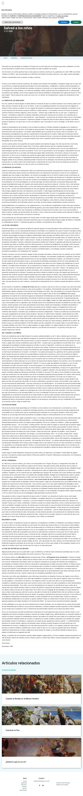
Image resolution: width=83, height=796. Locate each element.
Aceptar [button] (76, 792)
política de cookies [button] (62, 786)
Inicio (5, 58)
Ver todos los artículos (9, 670)
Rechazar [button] (64, 792)
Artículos (14, 58)
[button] (76, 4)
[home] (7, 5)
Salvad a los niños (26, 58)
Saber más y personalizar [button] (12, 792)
